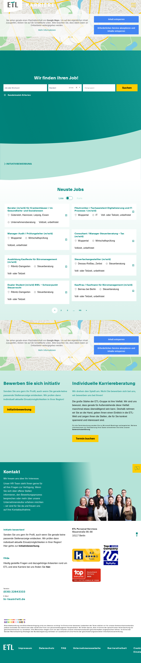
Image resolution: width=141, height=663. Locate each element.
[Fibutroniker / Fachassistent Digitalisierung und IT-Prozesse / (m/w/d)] (104, 215)
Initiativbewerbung (17, 163)
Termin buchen (85, 438)
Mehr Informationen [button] (47, 30)
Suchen (127, 87)
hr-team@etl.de (14, 599)
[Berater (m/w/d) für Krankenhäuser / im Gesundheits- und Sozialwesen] (36, 215)
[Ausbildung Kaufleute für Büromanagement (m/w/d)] (36, 266)
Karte (79, 198)
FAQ (63, 648)
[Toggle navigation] (133, 5)
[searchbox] (97, 88)
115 (80, 310)
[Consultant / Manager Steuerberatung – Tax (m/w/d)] (104, 241)
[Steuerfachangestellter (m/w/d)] (104, 266)
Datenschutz (46, 648)
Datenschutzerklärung (81, 429)
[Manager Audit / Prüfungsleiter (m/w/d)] (36, 241)
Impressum (25, 648)
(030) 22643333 (14, 592)
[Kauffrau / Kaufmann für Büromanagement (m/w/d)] (104, 292)
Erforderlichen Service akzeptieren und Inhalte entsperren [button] (116, 29)
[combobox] (75, 87)
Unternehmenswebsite (87, 648)
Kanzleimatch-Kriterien (19, 95)
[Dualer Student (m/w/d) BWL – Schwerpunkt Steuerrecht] (36, 292)
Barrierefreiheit (117, 648)
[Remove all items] (76, 88)
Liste (61, 198)
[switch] (69, 198)
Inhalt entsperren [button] (116, 19)
